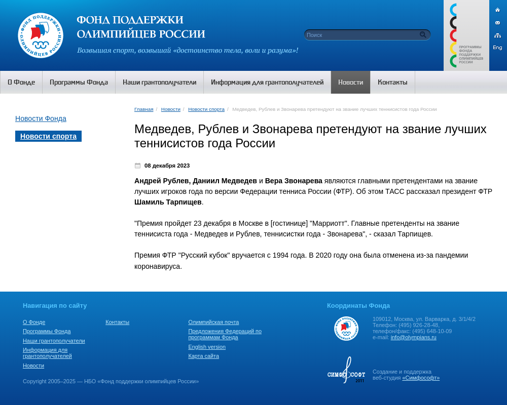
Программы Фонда (46, 331)
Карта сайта (203, 356)
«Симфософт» (421, 378)
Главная (143, 109)
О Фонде (34, 322)
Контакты (117, 322)
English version (207, 347)
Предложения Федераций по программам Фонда (225, 334)
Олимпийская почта (213, 322)
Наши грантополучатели (54, 341)
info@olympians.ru (414, 337)
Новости (170, 109)
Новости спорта (206, 109)
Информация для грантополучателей (47, 353)
